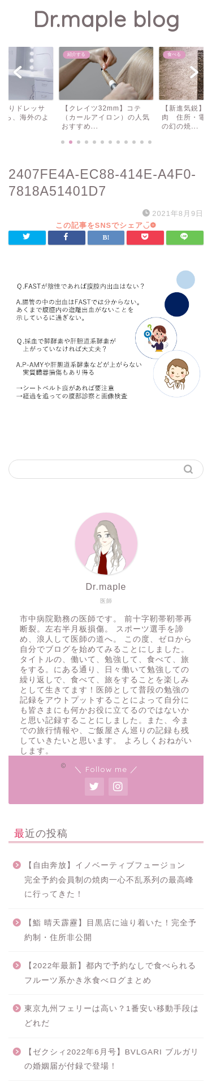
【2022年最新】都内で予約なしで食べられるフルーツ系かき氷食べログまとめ (110, 973)
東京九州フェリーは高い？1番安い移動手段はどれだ (111, 1015)
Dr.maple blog (106, 19)
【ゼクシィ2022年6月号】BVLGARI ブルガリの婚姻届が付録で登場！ (111, 1059)
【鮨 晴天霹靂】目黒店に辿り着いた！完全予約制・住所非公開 (110, 930)
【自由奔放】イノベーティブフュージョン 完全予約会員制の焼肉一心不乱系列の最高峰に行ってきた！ (109, 879)
